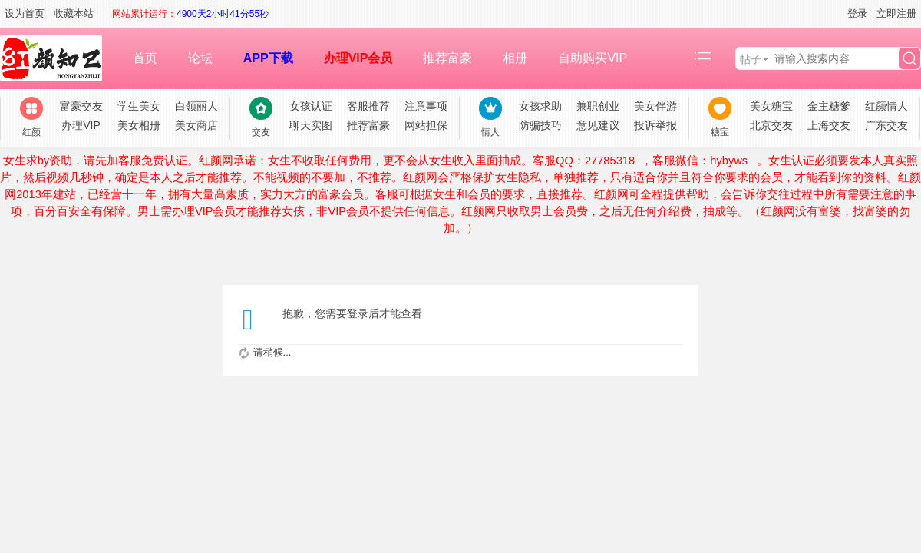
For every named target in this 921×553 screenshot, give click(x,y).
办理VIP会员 (358, 58)
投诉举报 (655, 125)
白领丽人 (196, 106)
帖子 (750, 59)
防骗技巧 (540, 125)
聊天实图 (310, 125)
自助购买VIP (592, 58)
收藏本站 (74, 13)
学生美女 (138, 106)
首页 (145, 58)
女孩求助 (540, 106)
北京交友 (771, 125)
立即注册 (896, 13)
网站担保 (425, 125)
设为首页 (25, 13)
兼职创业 (597, 106)
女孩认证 (310, 106)
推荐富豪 (447, 58)
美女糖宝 (771, 106)
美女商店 (196, 125)
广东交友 (886, 125)
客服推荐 (368, 106)
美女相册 (138, 125)
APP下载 (268, 58)
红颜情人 (886, 106)
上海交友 (828, 125)
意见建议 (597, 125)
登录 (857, 13)
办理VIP (81, 125)
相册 (515, 58)
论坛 (200, 58)
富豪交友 (81, 106)
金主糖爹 (828, 106)
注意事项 (425, 106)
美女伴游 (655, 106)
